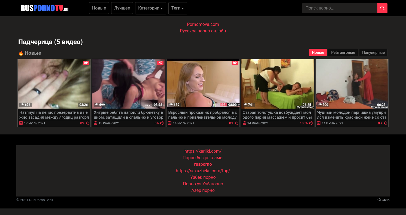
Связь (383, 199)
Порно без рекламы (203, 157)
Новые (99, 8)
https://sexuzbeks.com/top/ (203, 170)
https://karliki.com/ (203, 151)
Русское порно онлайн (203, 30)
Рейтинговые (343, 52)
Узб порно (212, 183)
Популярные (373, 52)
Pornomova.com (203, 24)
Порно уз (192, 183)
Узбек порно (203, 177)
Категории (150, 8)
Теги (177, 8)
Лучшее (122, 8)
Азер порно (203, 190)
